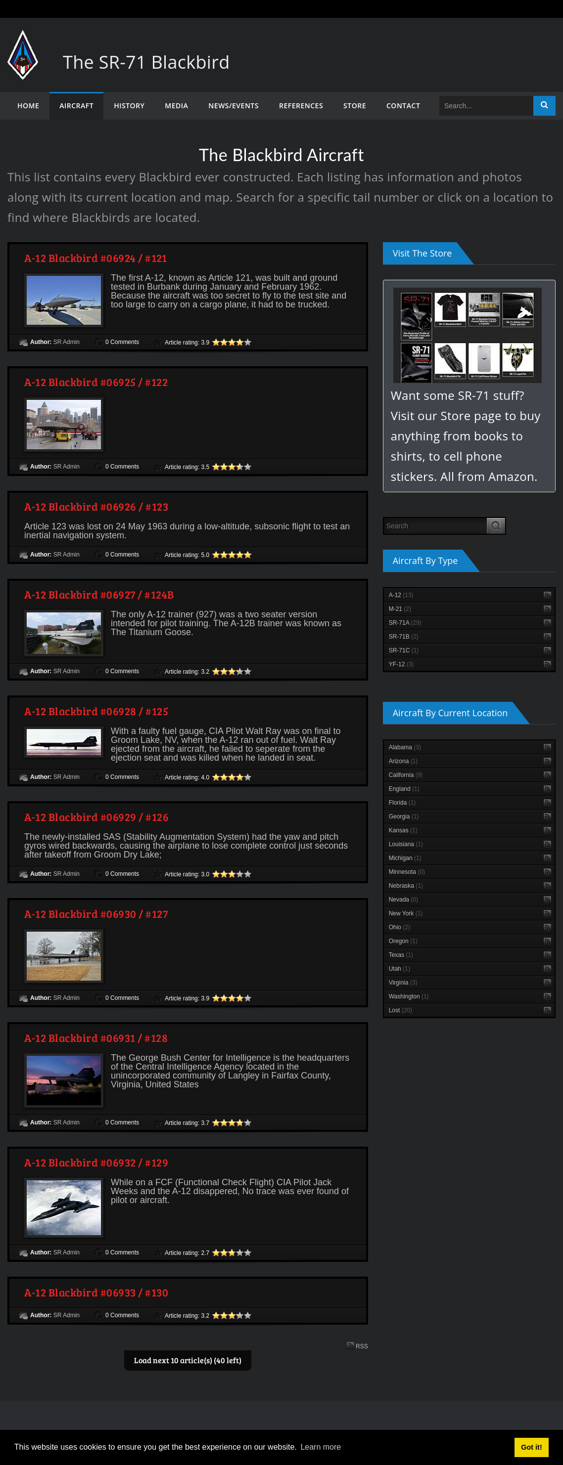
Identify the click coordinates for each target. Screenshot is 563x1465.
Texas (401, 954)
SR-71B (404, 636)
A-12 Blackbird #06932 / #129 (96, 1162)
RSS (357, 1345)
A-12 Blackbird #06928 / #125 (96, 710)
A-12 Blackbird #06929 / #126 (96, 816)
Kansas (403, 830)
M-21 (400, 608)
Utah (399, 968)
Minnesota (407, 871)
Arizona (403, 761)
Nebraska (406, 885)
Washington (409, 996)
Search (544, 106)
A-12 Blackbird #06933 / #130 (96, 1292)
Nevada (403, 899)
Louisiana (406, 844)
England (404, 788)
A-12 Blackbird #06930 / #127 (96, 913)
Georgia (404, 816)
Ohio (399, 927)
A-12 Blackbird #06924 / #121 (95, 257)
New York (406, 913)
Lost (400, 1010)
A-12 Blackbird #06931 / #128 (96, 1037)
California (406, 775)
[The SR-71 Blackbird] (22, 40)
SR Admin (66, 342)
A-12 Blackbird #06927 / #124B (99, 594)
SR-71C (404, 650)
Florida (402, 802)
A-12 (401, 595)
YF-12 (401, 664)
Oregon (403, 941)
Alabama (405, 747)
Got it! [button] (531, 1447)
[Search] (486, 106)
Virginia (403, 982)
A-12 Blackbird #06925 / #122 (96, 381)
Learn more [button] (320, 1447)
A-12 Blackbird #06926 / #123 (96, 506)
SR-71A (405, 622)
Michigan (405, 858)
